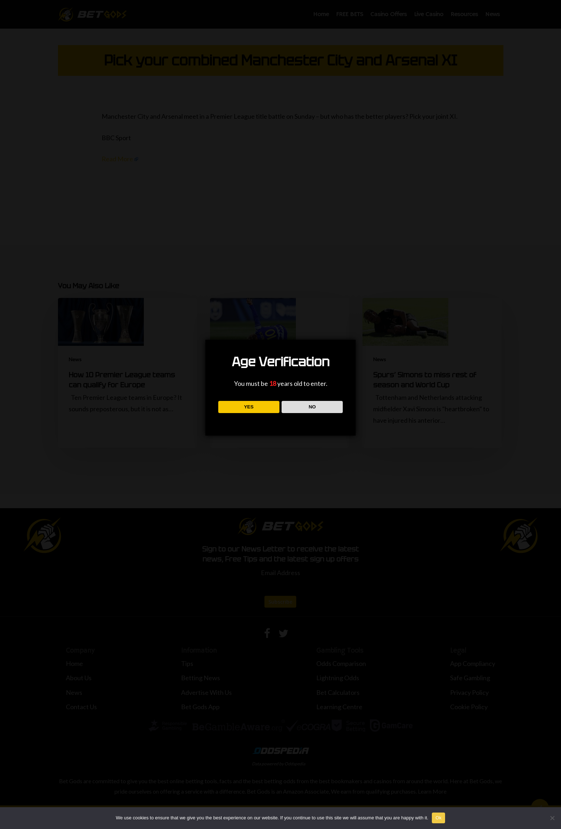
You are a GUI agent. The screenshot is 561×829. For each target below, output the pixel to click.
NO (312, 406)
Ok (438, 817)
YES (249, 406)
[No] (552, 817)
